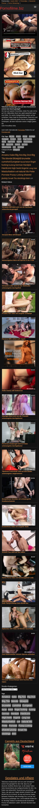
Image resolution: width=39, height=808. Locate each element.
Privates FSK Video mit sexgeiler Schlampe (17, 313)
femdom (13, 139)
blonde (25, 136)
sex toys (24, 144)
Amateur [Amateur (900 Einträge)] (6, 155)
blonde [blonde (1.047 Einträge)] (9, 158)
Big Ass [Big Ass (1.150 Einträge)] (19, 155)
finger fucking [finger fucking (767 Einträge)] (21, 709)
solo (14, 147)
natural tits (9, 144)
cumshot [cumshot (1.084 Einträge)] (6, 161)
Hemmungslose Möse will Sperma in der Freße (18, 260)
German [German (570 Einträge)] (19, 165)
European (5, 139)
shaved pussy (6, 147)
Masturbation (28, 142)
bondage (32, 136)
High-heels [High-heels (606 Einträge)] (16, 168)
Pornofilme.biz (12, 8)
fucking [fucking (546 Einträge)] (12, 165)
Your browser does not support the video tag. (19, 25)
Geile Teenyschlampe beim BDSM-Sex (15, 603)
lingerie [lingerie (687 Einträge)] (25, 168)
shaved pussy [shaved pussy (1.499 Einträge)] (9, 729)
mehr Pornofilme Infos (9, 126)
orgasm (17, 144)
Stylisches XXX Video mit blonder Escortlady (17, 629)
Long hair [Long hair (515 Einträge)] (33, 168)
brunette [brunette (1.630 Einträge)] (26, 158)
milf (3, 144)
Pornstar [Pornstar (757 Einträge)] (6, 175)
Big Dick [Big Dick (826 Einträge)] (27, 155)
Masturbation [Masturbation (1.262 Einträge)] (8, 171)
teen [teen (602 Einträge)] (28, 178)
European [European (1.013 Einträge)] (15, 161)
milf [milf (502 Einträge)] (16, 171)
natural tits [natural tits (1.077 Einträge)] (24, 171)
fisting (4, 142)
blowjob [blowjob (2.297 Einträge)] (17, 158)
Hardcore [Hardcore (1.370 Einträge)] (6, 168)
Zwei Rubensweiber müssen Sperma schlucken (18, 654)
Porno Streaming (13, 3)
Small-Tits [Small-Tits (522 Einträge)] (12, 178)
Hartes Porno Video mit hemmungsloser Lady (17, 578)
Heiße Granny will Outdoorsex (12, 390)
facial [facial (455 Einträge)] (22, 162)
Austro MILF (14, 1)
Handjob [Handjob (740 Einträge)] (27, 165)
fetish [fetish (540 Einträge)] (27, 162)
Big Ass (11, 136)
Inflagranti (16, 150)
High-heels (11, 142)
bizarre (18, 136)
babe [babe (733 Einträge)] (12, 155)
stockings (21, 147)
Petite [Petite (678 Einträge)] (32, 171)
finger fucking (27, 139)
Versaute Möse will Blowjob (11, 235)
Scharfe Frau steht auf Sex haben (13, 552)
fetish (19, 139)
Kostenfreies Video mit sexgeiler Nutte (15, 526)
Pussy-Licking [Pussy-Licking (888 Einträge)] (16, 175)
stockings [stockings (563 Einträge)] (21, 178)
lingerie (19, 142)
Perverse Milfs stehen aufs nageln (13, 339)
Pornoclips (23, 1)
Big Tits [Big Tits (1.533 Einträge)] (6, 701)
